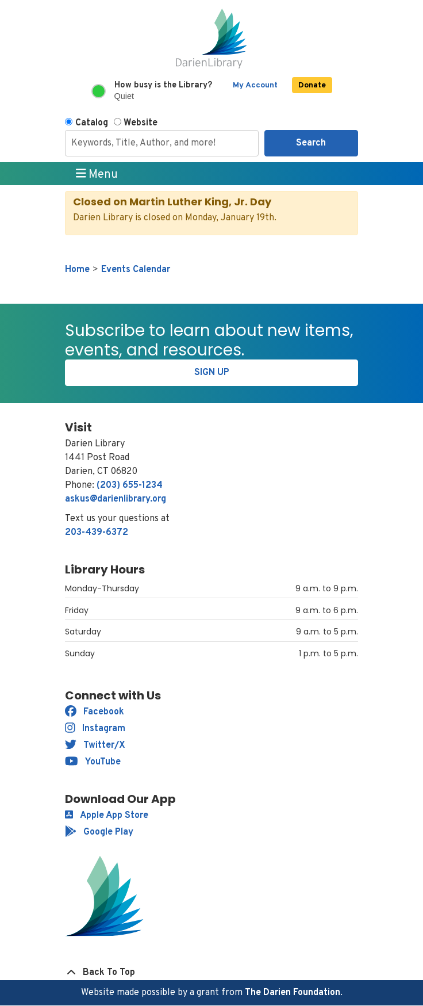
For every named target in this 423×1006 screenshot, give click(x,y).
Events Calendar (135, 270)
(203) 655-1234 (130, 485)
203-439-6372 (96, 532)
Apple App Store (106, 815)
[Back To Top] (211, 972)
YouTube (93, 762)
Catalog (91, 123)
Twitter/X (95, 745)
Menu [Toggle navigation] (97, 174)
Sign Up (211, 372)
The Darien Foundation (292, 993)
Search (311, 143)
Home (77, 270)
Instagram (95, 729)
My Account (255, 85)
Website (140, 123)
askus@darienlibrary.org (115, 499)
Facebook (94, 712)
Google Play (99, 832)
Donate (312, 85)
